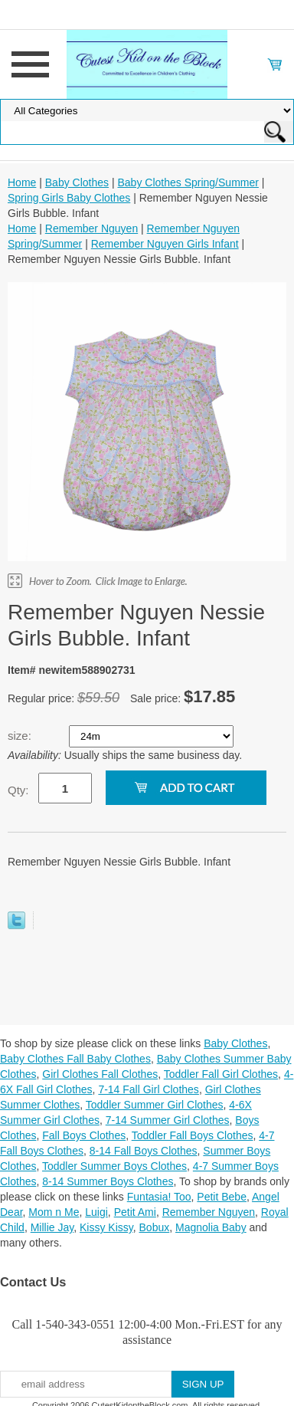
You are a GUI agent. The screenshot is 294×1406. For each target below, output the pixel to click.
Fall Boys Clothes (84, 1135)
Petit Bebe (222, 1197)
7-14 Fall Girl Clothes (148, 1089)
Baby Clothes (77, 182)
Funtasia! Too (159, 1197)
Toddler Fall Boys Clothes (192, 1135)
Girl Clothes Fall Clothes (100, 1074)
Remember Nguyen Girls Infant (165, 244)
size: (21, 735)
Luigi (96, 1212)
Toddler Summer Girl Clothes (155, 1105)
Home (22, 182)
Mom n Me (53, 1212)
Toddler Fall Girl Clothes (221, 1074)
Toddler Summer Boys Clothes (114, 1166)
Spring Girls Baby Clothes (69, 198)
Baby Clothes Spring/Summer (187, 182)
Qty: (18, 790)
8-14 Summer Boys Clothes (107, 1181)
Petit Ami (135, 1212)
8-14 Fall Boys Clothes (144, 1151)
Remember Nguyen (91, 228)
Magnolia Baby (211, 1227)
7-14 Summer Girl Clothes (168, 1120)
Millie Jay (52, 1227)
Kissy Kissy (106, 1227)
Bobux (154, 1227)
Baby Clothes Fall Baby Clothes (75, 1059)
